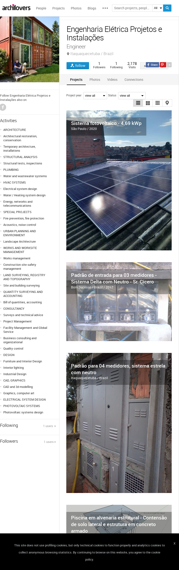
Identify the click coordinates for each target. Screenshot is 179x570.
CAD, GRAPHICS (14, 380)
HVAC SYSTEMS (14, 182)
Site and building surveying (21, 285)
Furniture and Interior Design (22, 361)
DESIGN (8, 355)
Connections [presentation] (134, 79)
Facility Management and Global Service (25, 330)
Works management (17, 258)
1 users (48, 426)
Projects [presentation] (76, 79)
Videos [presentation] (112, 79)
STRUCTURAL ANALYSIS (20, 157)
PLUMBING (11, 169)
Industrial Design (14, 374)
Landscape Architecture (19, 241)
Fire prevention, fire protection (23, 218)
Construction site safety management (19, 266)
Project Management (17, 321)
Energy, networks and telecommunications (17, 203)
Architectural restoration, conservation (20, 138)
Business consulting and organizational (19, 340)
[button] (138, 103)
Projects (58, 8)
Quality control (13, 348)
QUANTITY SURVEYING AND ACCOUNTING (23, 294)
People (41, 8)
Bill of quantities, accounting (22, 302)
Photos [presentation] (95, 79)
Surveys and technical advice (23, 315)
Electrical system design (20, 189)
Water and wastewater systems (25, 176)
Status (112, 95)
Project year (73, 95)
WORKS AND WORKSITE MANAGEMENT (20, 250)
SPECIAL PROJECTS (17, 212)
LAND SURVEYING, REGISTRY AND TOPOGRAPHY (24, 277)
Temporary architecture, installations (19, 148)
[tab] (76, 79)
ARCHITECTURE (14, 130)
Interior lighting (13, 367)
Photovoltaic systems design (23, 412)
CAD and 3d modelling (18, 387)
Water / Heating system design (24, 195)
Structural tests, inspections (22, 163)
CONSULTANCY (13, 308)
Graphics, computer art (18, 393)
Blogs (92, 8)
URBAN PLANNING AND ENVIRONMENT (19, 233)
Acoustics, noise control (19, 225)
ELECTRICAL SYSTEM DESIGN (24, 399)
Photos (76, 8)
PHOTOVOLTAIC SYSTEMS (21, 406)
